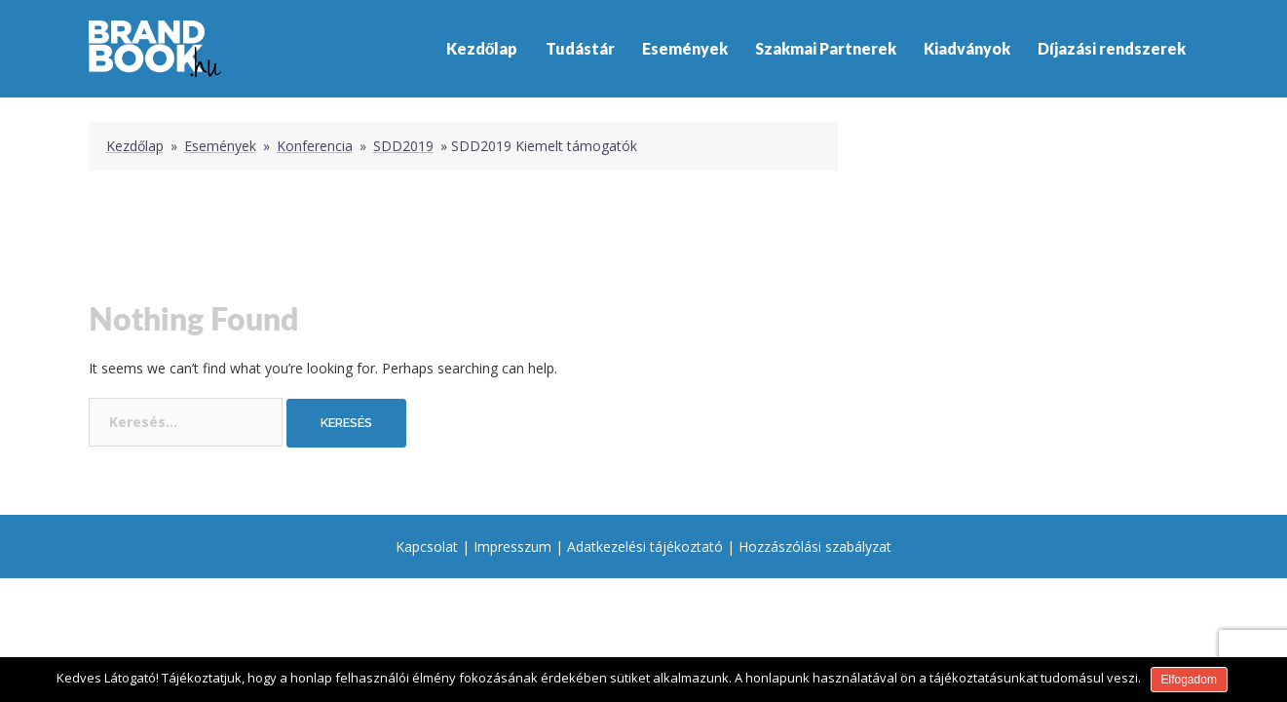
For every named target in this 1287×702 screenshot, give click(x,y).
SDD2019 (403, 145)
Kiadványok (967, 48)
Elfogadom (1189, 679)
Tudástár (580, 48)
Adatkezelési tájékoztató (645, 546)
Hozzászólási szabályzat (814, 546)
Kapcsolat (427, 546)
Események (685, 48)
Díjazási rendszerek (1112, 48)
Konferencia (315, 145)
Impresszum (512, 546)
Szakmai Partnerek (825, 48)
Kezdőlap (482, 48)
